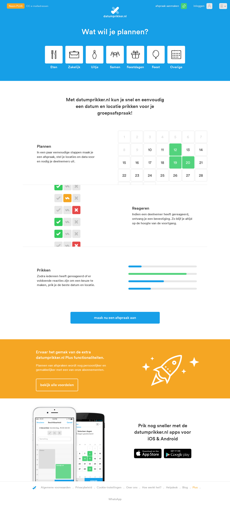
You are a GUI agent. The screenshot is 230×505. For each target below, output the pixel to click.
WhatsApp (115, 499)
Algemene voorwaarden (56, 487)
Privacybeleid (83, 487)
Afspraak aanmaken (167, 6)
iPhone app (148, 453)
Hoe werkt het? (151, 487)
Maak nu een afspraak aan (115, 317)
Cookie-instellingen (109, 487)
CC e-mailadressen (37, 6)
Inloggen (198, 6)
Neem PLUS (16, 6)
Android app (177, 453)
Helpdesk (172, 487)
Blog (185, 487)
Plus (195, 487)
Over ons (131, 487)
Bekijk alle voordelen (57, 384)
